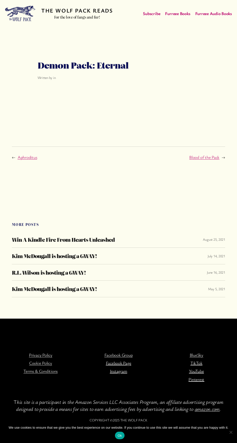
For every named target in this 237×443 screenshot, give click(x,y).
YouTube (196, 371)
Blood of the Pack (204, 157)
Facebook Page (118, 363)
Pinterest (196, 379)
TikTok (196, 363)
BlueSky (196, 355)
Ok (119, 435)
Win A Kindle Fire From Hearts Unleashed (63, 239)
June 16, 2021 (216, 272)
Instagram (118, 371)
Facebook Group (118, 355)
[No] (230, 432)
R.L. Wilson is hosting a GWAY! (49, 272)
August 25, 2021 (214, 239)
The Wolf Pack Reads (77, 10)
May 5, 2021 (216, 288)
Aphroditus (27, 157)
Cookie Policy (40, 363)
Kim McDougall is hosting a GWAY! (54, 256)
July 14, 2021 (216, 256)
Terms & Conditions (40, 371)
